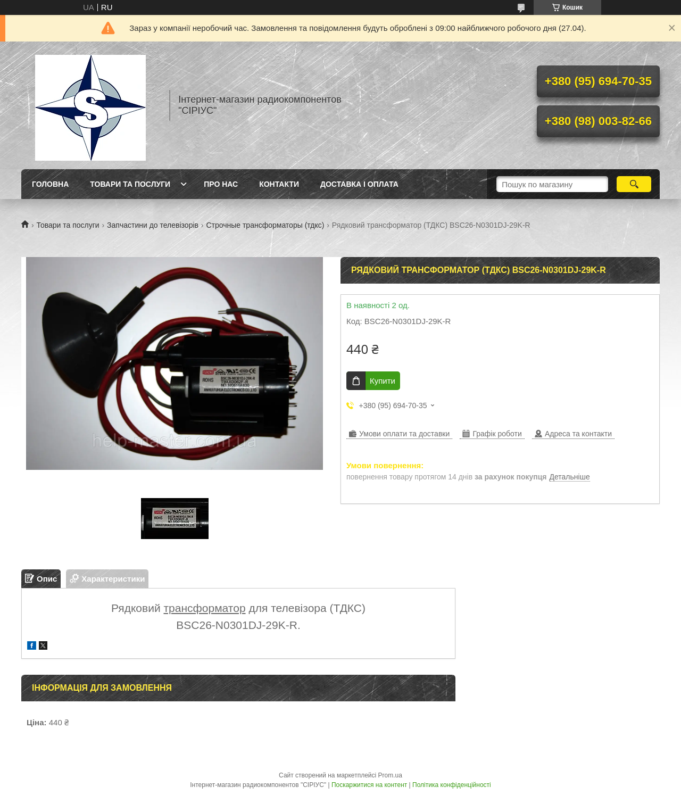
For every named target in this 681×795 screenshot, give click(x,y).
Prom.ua (390, 775)
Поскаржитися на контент (369, 785)
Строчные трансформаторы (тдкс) (265, 225)
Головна (50, 184)
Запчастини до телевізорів (152, 225)
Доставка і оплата (359, 184)
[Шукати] (634, 184)
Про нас (221, 184)
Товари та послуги (130, 184)
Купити (382, 380)
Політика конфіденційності (451, 785)
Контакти (279, 184)
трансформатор (204, 608)
